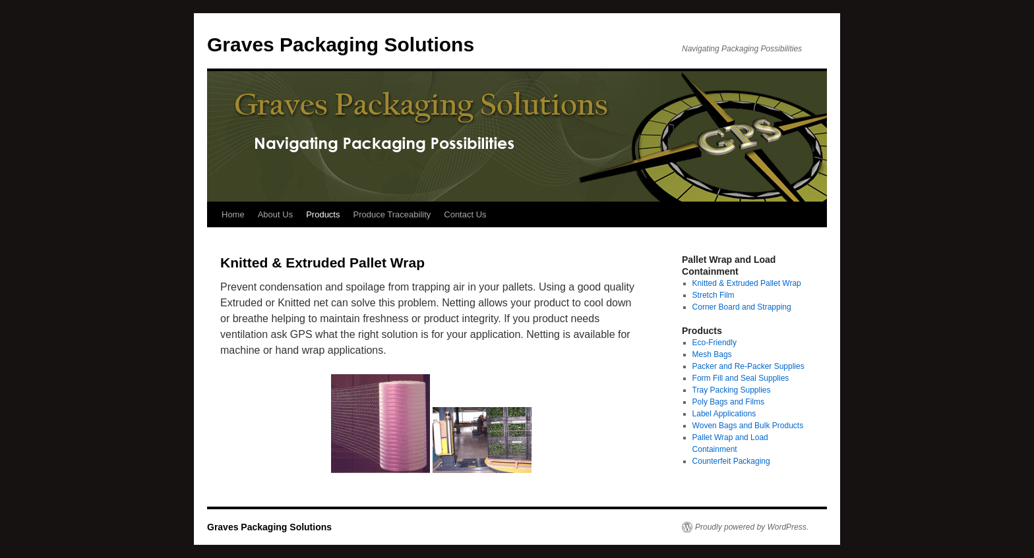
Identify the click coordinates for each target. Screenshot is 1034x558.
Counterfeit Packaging (731, 461)
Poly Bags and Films (728, 401)
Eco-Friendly (714, 342)
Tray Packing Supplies (731, 390)
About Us (275, 214)
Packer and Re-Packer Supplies (748, 366)
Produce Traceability (392, 214)
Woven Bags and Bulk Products (748, 425)
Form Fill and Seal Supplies (740, 378)
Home (233, 214)
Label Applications (724, 413)
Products (323, 214)
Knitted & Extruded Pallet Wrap (746, 283)
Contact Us (465, 214)
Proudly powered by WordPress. (751, 527)
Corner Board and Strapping (741, 307)
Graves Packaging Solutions (340, 44)
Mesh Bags (712, 354)
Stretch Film (713, 295)
